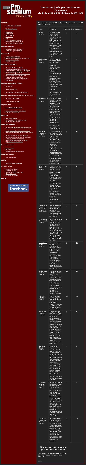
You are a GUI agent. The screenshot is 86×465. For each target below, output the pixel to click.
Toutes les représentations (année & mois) (19, 127)
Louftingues (43, 271)
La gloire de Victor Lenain (43, 220)
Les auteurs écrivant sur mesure (16, 75)
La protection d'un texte (13, 121)
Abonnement (10, 80)
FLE (7, 38)
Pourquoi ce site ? (11, 171)
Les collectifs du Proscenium (14, 49)
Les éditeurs (9, 86)
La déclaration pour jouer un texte (16, 120)
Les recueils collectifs (12, 60)
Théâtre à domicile (11, 29)
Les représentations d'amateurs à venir (18, 131)
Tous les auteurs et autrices (14, 67)
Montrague (42, 312)
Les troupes (9, 37)
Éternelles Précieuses (42, 132)
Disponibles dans (14, 40)
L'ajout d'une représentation (14, 142)
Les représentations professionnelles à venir (19, 132)
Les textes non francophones (15, 151)
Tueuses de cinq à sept (42, 419)
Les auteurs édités (11, 89)
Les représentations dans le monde (16, 140)
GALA (40, 461)
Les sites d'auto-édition (13, 98)
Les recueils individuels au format (18, 58)
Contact (4, 178)
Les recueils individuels (13, 57)
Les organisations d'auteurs (14, 77)
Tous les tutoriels (11, 157)
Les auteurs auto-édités (13, 102)
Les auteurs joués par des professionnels (18, 137)
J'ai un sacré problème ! (43, 206)
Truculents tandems (42, 383)
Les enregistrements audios (14, 43)
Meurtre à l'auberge (42, 297)
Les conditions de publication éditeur (17, 92)
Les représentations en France (15, 139)
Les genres (9, 32)
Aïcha (41, 32)
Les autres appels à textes (14, 51)
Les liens (8, 149)
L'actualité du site (11, 174)
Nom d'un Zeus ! (42, 347)
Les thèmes (9, 33)
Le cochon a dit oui (43, 243)
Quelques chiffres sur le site (14, 172)
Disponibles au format (14, 41)
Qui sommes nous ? (12, 169)
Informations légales (12, 175)
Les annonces (10, 148)
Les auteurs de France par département (18, 74)
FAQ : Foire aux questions (14, 163)
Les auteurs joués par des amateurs (17, 135)
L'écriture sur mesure (12, 112)
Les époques (10, 35)
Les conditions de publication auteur (17, 78)
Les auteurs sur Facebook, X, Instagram (18, 71)
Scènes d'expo (10, 61)
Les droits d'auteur (11, 118)
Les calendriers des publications (16, 111)
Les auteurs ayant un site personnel (17, 69)
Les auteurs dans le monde (14, 72)
